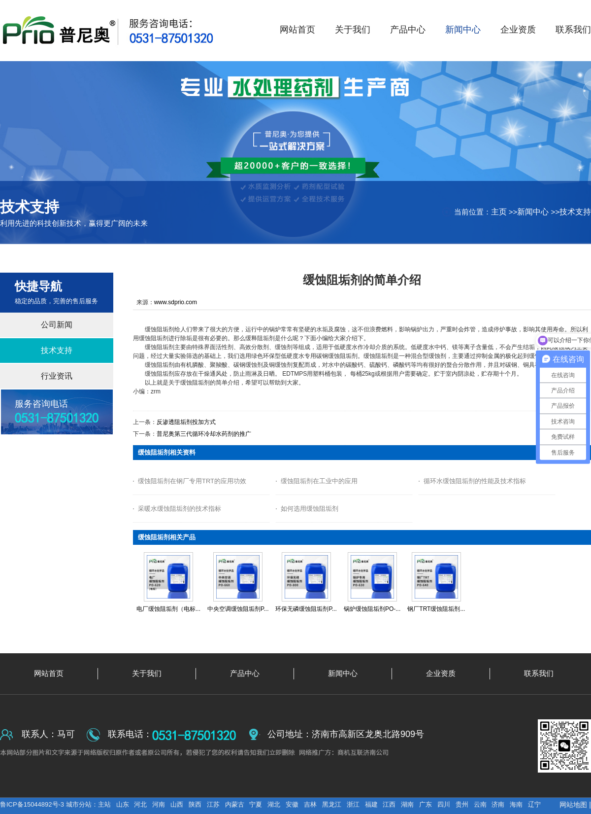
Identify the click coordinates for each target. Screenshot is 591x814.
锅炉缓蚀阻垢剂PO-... (372, 608)
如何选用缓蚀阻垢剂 (309, 508)
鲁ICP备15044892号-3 (33, 804)
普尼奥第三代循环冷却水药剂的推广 (204, 433)
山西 (176, 804)
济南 (498, 804)
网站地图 (573, 805)
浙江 (353, 804)
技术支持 (575, 212)
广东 (425, 804)
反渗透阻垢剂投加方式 (186, 422)
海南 (516, 804)
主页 (499, 212)
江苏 (213, 804)
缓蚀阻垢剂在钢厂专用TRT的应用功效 (192, 481)
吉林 (310, 804)
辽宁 (534, 804)
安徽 (292, 804)
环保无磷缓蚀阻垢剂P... (305, 608)
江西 (389, 804)
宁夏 (255, 804)
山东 (122, 804)
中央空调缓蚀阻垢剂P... (237, 608)
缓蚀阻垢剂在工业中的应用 (319, 481)
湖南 (407, 804)
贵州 (462, 804)
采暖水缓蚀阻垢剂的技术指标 (179, 508)
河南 (158, 804)
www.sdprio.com (175, 302)
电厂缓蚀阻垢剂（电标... (168, 608)
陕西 (195, 804)
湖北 (273, 804)
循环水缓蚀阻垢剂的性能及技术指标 (475, 481)
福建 (371, 804)
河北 (140, 804)
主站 (104, 804)
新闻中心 (533, 212)
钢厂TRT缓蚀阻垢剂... (436, 608)
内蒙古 (234, 804)
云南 (480, 804)
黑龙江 (331, 804)
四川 (443, 804)
